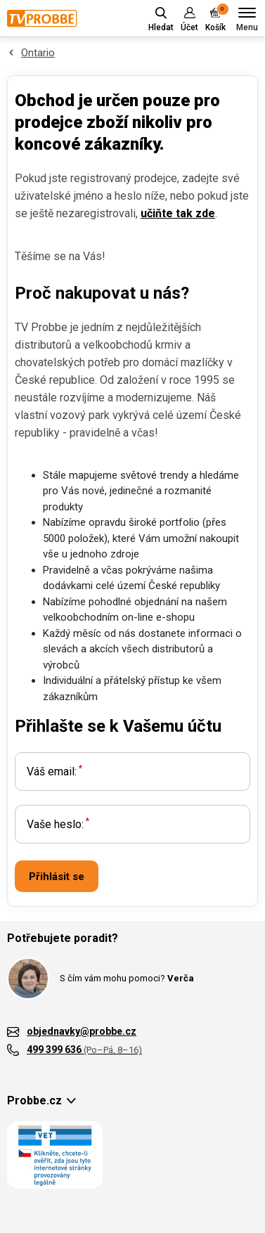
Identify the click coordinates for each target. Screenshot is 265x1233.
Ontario (38, 52)
